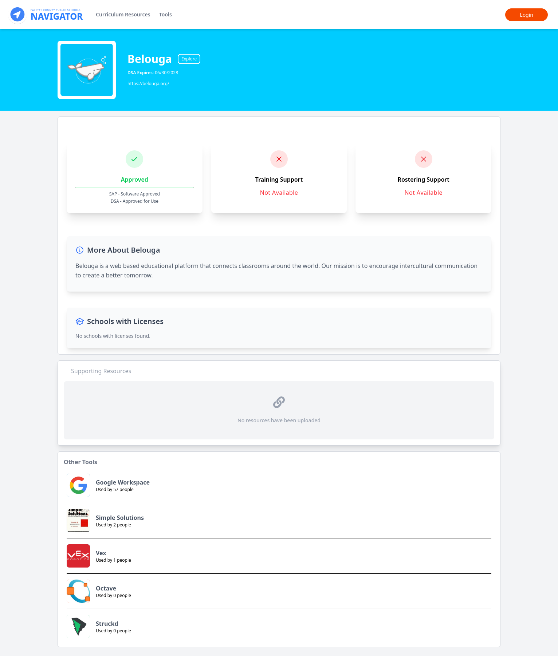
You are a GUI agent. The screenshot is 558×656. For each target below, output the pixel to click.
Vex (101, 553)
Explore (189, 59)
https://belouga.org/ (148, 83)
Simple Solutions (120, 518)
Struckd (107, 624)
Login (526, 14)
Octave (106, 588)
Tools (165, 14)
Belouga (149, 59)
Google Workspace (123, 482)
